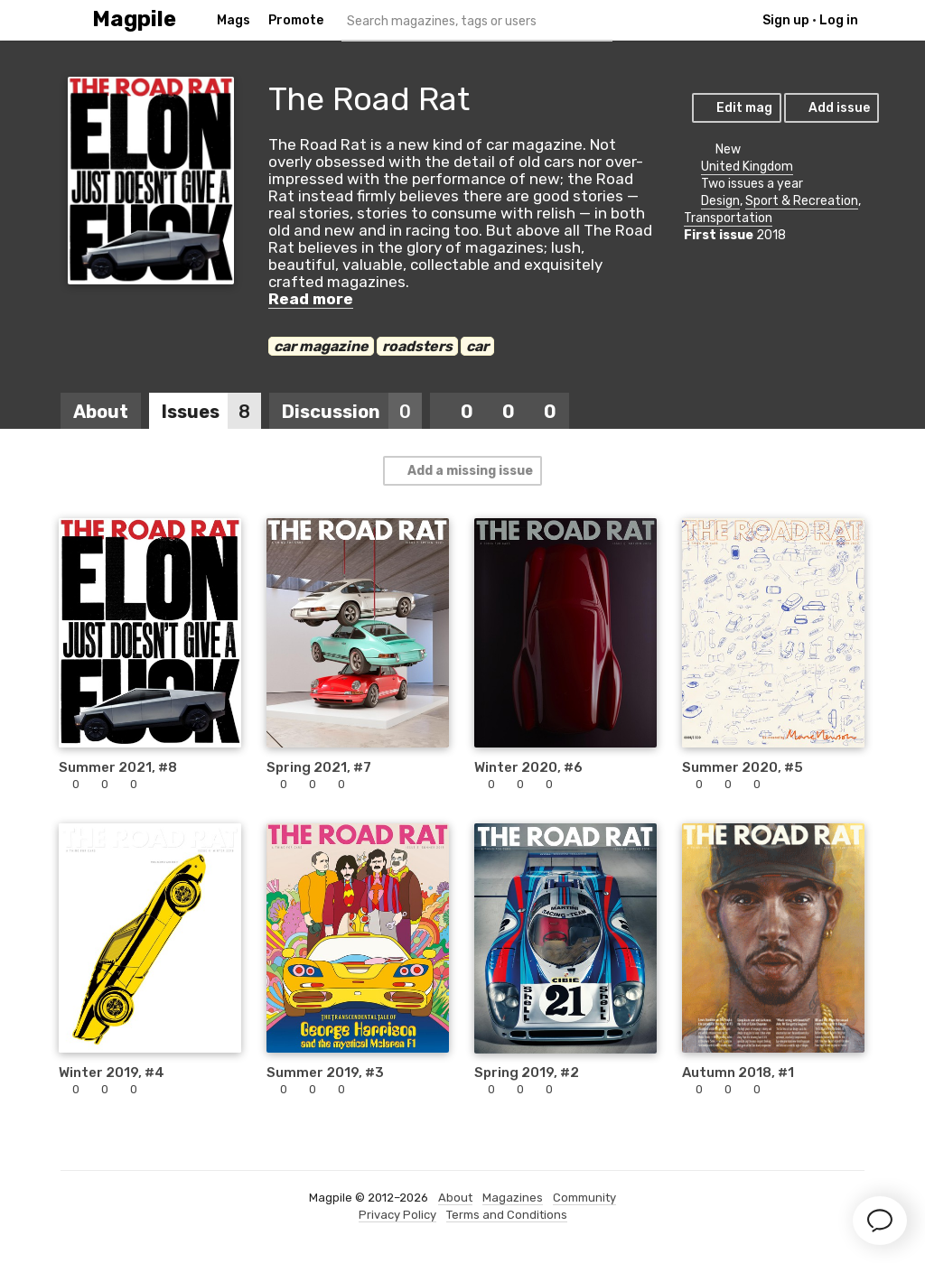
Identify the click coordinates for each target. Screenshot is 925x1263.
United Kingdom (747, 166)
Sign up (785, 20)
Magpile (134, 19)
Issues (211, 412)
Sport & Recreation (801, 201)
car (477, 346)
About (100, 412)
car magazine (321, 346)
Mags (233, 20)
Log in (838, 20)
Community (584, 1197)
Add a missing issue (461, 470)
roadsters (417, 346)
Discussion (352, 412)
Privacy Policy (397, 1214)
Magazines (512, 1197)
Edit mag (735, 108)
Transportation (728, 218)
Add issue (830, 108)
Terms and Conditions (506, 1214)
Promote (295, 20)
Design (720, 201)
